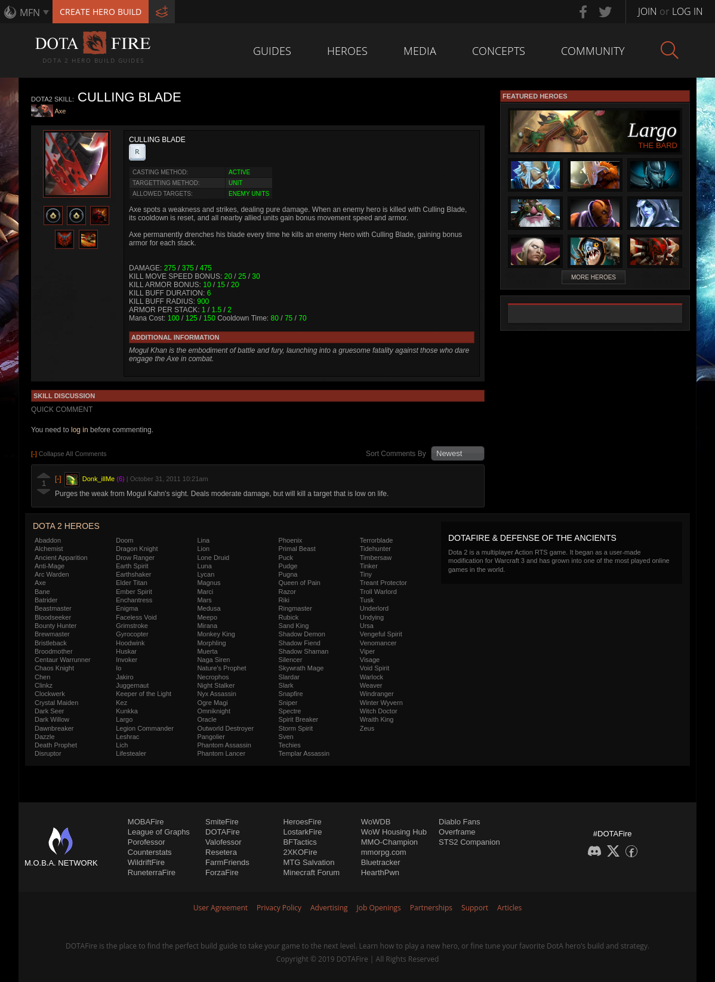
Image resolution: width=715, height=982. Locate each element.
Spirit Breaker (299, 719)
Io (118, 668)
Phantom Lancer (221, 753)
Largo (124, 719)
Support (474, 908)
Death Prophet (56, 745)
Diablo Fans (459, 821)
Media (419, 51)
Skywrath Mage (301, 668)
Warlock (371, 677)
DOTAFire (222, 831)
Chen (42, 677)
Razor (287, 591)
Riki (284, 600)
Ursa (367, 625)
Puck (286, 557)
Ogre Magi (212, 702)
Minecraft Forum (311, 872)
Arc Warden (52, 574)
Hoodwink (130, 643)
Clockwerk (50, 693)
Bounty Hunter (55, 625)
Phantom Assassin (224, 745)
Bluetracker (380, 862)
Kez (121, 702)
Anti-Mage (49, 566)
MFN (30, 12)
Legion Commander (145, 728)
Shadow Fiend (299, 643)
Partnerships (431, 908)
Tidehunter (375, 548)
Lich (122, 745)
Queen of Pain (299, 582)
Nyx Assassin (216, 693)
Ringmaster (295, 608)
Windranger (377, 693)
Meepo (207, 617)
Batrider (46, 600)
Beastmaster (53, 608)
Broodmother (54, 651)
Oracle (206, 719)
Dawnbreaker (54, 728)
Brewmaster (52, 634)
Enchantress (134, 600)
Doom (124, 540)
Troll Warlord (378, 591)
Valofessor (223, 842)
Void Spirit (375, 668)
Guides (272, 51)
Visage (370, 659)
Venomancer (378, 643)
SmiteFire (222, 821)
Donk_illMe (98, 478)
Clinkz (44, 685)
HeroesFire (302, 821)
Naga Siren (213, 659)
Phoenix (291, 540)
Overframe (457, 831)
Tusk (367, 600)
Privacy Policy (279, 908)
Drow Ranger (135, 557)
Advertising (329, 908)
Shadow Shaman (304, 651)
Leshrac (127, 736)
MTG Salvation (308, 862)
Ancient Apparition (61, 557)
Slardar (289, 677)
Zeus (367, 728)
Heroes (347, 51)
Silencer (291, 659)
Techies (290, 745)
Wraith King (377, 719)
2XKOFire (300, 852)
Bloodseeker (53, 617)
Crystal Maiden (56, 702)
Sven (286, 736)
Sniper (288, 702)
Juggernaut (132, 685)
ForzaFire (222, 872)
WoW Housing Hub (394, 831)
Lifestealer (131, 753)
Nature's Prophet (221, 668)
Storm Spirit (296, 728)
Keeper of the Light (143, 693)
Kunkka (127, 711)
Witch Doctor (378, 711)
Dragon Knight (137, 548)
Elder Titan (131, 582)
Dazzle (45, 736)
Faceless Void (136, 617)
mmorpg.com (383, 852)
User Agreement (220, 908)
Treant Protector (383, 582)
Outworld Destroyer (225, 728)
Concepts (498, 51)
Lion (203, 548)
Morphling (211, 643)
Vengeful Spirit (381, 634)
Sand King (294, 625)
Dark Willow (52, 719)
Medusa (208, 608)
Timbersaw (376, 557)
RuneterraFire (151, 872)
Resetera (221, 852)
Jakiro (124, 677)
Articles (509, 908)
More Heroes (593, 277)
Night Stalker (216, 685)
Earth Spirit (132, 566)
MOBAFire (146, 821)
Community (593, 51)
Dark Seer (49, 711)
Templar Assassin (304, 753)
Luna (204, 566)
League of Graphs (159, 831)
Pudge (288, 566)
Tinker (369, 566)
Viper (367, 651)
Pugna (288, 574)
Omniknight (213, 711)
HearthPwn (380, 872)
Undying (372, 617)
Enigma (127, 608)
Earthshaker (133, 574)
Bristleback (51, 643)
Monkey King (216, 634)
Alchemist (49, 548)
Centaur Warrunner (63, 659)
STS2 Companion (469, 842)
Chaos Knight (54, 668)
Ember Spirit (134, 591)
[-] (58, 479)
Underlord (374, 608)
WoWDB (376, 821)
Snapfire (291, 693)
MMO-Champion (389, 842)
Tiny (366, 574)
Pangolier (210, 736)
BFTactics (299, 842)
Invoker (126, 659)
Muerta (207, 651)
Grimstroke (132, 625)
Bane (42, 591)
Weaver (371, 685)
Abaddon (48, 540)
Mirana (207, 625)
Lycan (205, 574)
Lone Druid (213, 557)
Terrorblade (376, 540)
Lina (203, 540)
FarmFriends (227, 862)
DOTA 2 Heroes (66, 526)
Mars (204, 600)
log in (79, 430)
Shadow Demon (302, 634)
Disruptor (48, 753)
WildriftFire (146, 862)
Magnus (208, 582)
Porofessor (146, 842)
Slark (286, 685)
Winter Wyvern (381, 702)
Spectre (290, 711)
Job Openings (379, 908)
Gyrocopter (132, 634)
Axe (60, 111)
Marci (205, 591)
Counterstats (150, 852)
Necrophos (213, 677)
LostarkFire (302, 831)
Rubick (289, 617)
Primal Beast (297, 548)
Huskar (126, 651)
